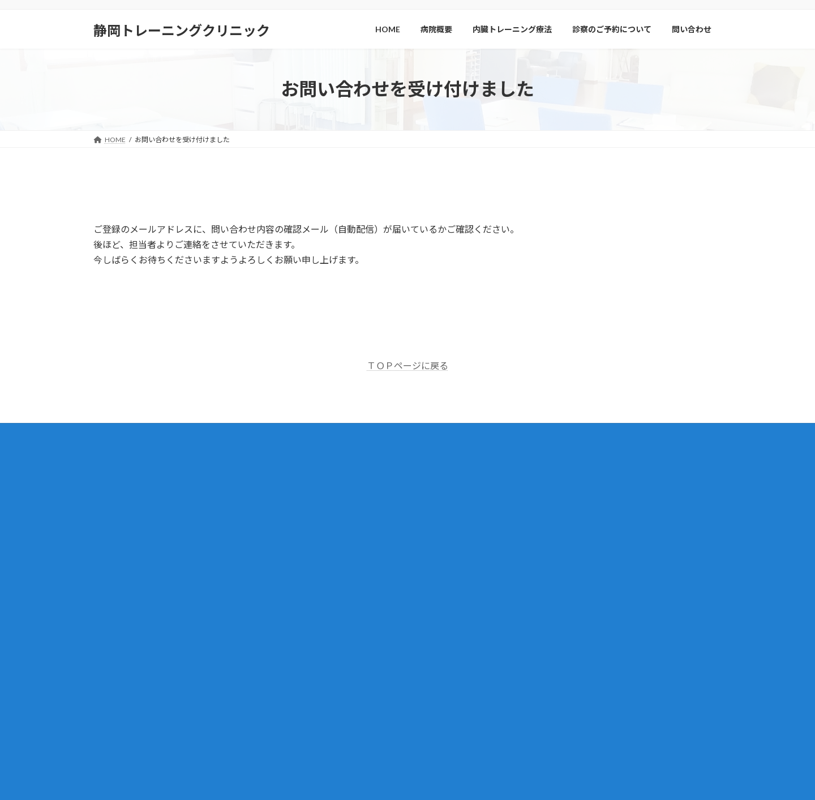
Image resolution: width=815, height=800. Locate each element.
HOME (433, 477)
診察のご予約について (457, 596)
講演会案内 (440, 694)
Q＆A (438, 674)
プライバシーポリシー (457, 733)
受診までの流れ (453, 615)
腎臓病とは (447, 556)
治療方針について (457, 635)
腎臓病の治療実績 (457, 576)
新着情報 (436, 497)
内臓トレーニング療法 (457, 536)
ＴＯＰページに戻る (407, 365)
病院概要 (436, 517)
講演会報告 (440, 714)
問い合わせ (440, 655)
